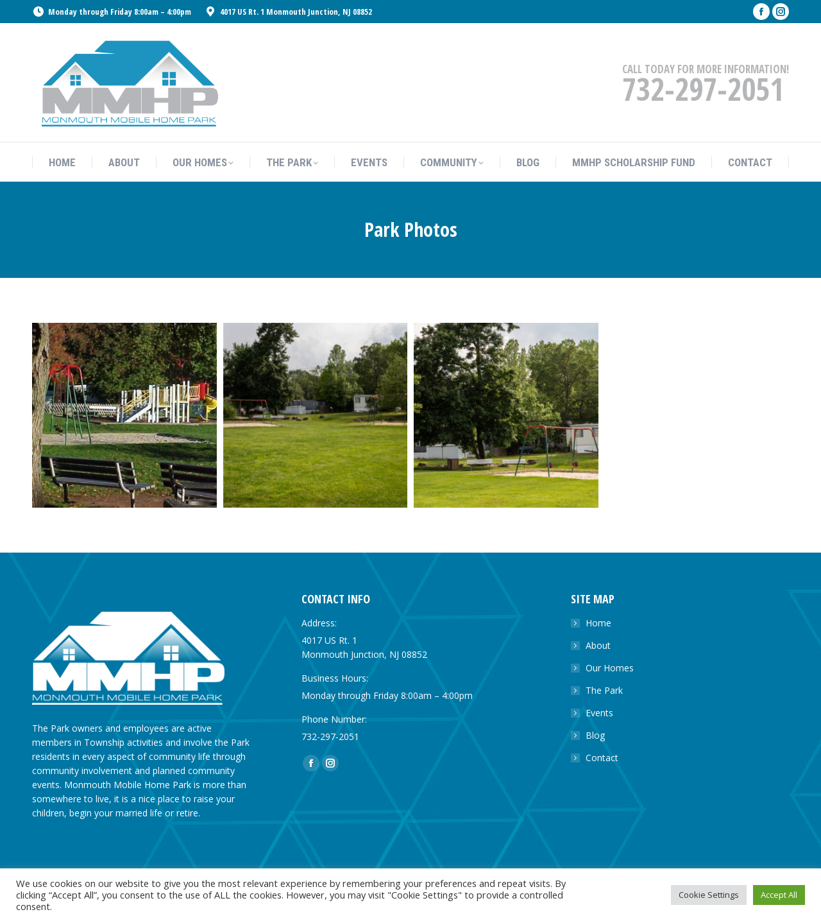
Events (599, 713)
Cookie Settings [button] (709, 894)
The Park (604, 690)
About (598, 645)
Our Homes (610, 668)
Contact (602, 758)
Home (598, 623)
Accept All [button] (779, 894)
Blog (595, 735)
